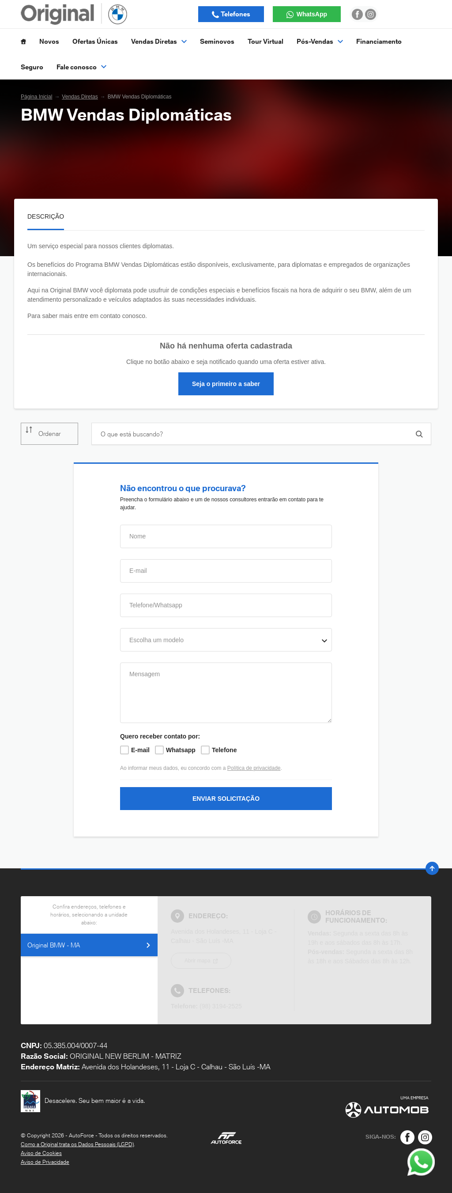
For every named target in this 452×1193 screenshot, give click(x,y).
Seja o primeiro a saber (226, 383)
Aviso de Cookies (41, 1153)
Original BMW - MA (89, 945)
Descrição (45, 216)
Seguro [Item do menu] (32, 67)
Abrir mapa (198, 961)
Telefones (235, 14)
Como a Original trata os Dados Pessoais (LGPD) (77, 1144)
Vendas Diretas (80, 97)
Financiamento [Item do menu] (379, 41)
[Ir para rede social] (357, 14)
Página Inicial (36, 97)
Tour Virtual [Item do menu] (265, 41)
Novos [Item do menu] (49, 41)
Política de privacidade (254, 768)
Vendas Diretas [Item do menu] (159, 41)
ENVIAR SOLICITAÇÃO (226, 798)
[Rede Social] (407, 1137)
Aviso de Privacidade (45, 1162)
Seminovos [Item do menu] (217, 41)
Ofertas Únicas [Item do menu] (95, 41)
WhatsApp (311, 14)
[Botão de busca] (419, 434)
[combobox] (226, 639)
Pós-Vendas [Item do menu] (320, 41)
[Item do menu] (23, 41)
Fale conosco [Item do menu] (81, 67)
